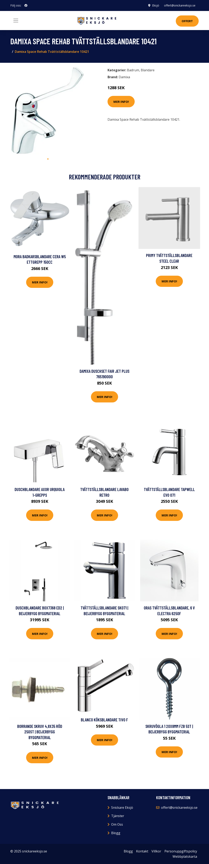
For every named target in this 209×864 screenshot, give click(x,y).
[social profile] (26, 5)
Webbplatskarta (185, 856)
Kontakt (142, 851)
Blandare (148, 70)
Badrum (133, 70)
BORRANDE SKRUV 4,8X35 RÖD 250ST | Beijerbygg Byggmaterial (39, 732)
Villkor (156, 851)
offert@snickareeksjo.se (179, 5)
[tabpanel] (47, 110)
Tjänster (117, 816)
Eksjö (155, 5)
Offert (187, 21)
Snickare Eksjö (122, 807)
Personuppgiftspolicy (180, 851)
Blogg (115, 833)
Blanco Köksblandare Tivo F (104, 719)
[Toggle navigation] (15, 20)
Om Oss (117, 824)
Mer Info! (121, 102)
